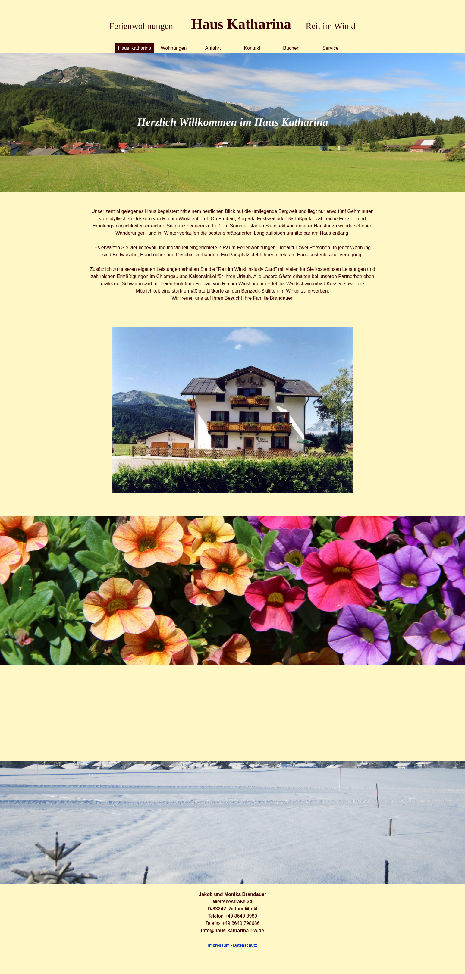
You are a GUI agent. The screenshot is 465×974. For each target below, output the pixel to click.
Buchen (291, 48)
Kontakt (252, 48)
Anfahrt (213, 48)
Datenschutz (245, 945)
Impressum (218, 945)
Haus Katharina (134, 48)
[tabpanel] (232, 17)
